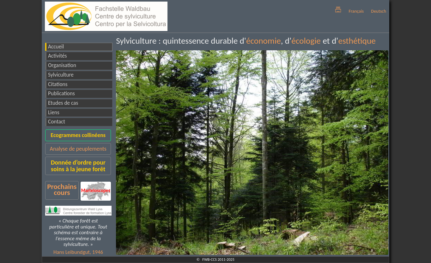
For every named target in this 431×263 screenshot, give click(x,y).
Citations (57, 84)
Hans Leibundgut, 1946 (78, 252)
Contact (56, 121)
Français (356, 11)
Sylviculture (61, 75)
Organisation (62, 65)
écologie (306, 40)
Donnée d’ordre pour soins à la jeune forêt (78, 166)
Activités (57, 56)
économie (263, 40)
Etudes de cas (63, 103)
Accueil (56, 46)
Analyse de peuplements (78, 148)
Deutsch (378, 11)
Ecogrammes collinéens (78, 135)
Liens (53, 112)
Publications (61, 93)
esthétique (357, 40)
